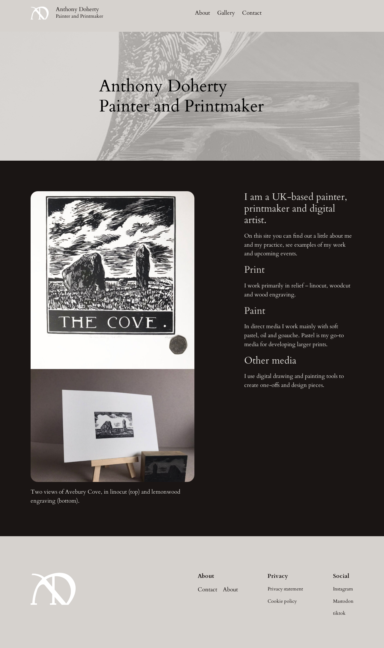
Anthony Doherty (77, 9)
